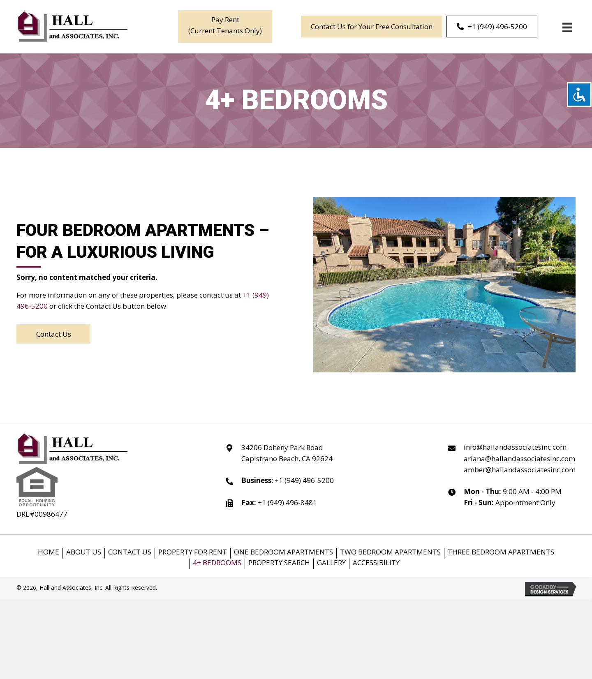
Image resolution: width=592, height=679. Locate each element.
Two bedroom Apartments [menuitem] (390, 552)
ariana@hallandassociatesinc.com (519, 458)
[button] (225, 26)
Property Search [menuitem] (279, 563)
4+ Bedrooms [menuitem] (217, 563)
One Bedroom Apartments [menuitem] (283, 552)
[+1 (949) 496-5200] (491, 26)
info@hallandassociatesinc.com (515, 447)
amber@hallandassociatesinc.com (520, 469)
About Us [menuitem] (83, 552)
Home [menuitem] (48, 552)
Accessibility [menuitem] (376, 563)
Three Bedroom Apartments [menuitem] (501, 552)
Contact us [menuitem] (129, 552)
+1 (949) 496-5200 (304, 480)
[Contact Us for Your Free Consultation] (371, 26)
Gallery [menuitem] (331, 563)
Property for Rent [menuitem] (192, 552)
